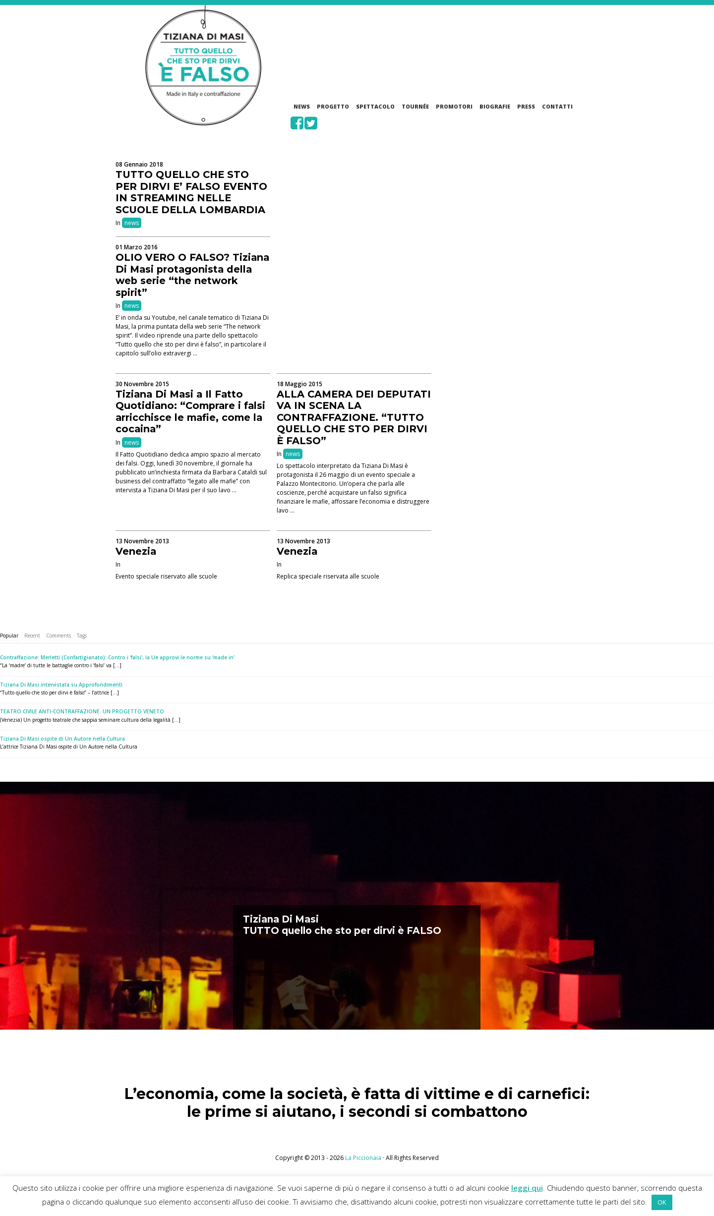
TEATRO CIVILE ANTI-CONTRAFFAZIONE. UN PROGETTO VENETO (82, 711)
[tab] (9, 635)
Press (526, 106)
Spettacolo (375, 106)
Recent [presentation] (32, 635)
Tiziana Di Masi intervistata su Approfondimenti (61, 684)
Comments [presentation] (58, 635)
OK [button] (661, 1202)
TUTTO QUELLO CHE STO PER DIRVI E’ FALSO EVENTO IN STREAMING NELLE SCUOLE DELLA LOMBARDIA (191, 192)
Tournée (415, 106)
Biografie (494, 106)
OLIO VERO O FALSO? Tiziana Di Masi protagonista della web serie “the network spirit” (192, 274)
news (131, 223)
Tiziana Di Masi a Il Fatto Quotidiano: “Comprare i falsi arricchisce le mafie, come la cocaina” (190, 411)
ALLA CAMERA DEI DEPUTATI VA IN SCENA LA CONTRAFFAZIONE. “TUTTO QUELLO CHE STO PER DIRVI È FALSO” (354, 417)
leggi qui (527, 1187)
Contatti (557, 106)
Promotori (454, 106)
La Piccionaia (363, 1158)
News (302, 106)
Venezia (136, 551)
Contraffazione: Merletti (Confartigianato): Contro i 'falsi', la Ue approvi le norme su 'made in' (117, 657)
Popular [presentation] (9, 635)
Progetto (333, 106)
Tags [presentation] (82, 635)
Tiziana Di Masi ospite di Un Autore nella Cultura (62, 738)
